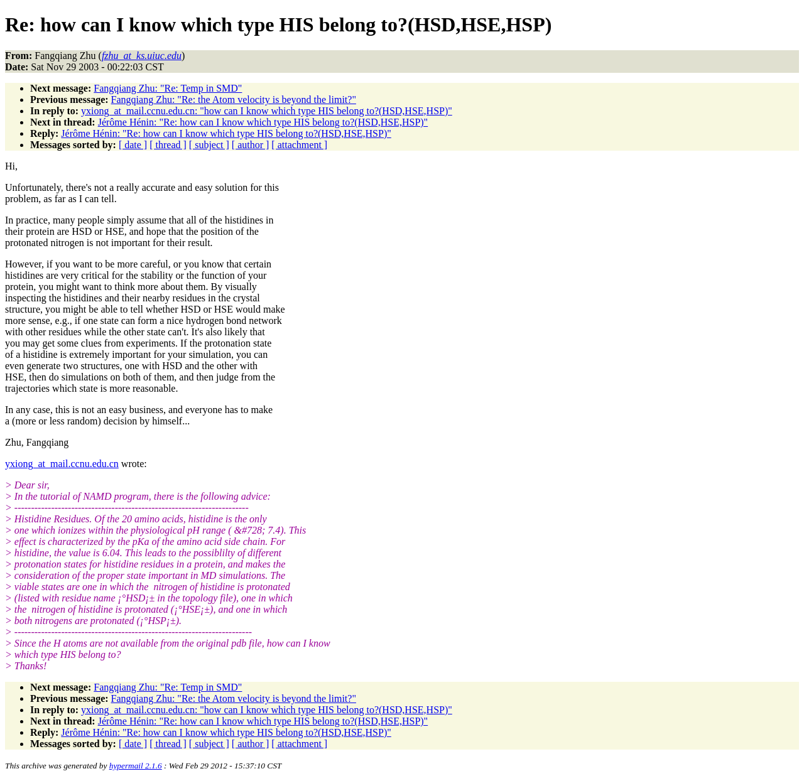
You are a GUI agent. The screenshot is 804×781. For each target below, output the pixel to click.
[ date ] (133, 144)
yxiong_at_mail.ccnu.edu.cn (62, 463)
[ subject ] (209, 144)
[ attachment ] (299, 144)
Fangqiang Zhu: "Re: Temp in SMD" (168, 88)
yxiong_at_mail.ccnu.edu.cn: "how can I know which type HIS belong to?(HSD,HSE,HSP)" (266, 110)
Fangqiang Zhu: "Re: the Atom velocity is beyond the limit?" (233, 99)
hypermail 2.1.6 (135, 765)
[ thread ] (168, 144)
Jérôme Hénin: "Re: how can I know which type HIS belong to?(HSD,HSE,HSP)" (263, 122)
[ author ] (250, 144)
